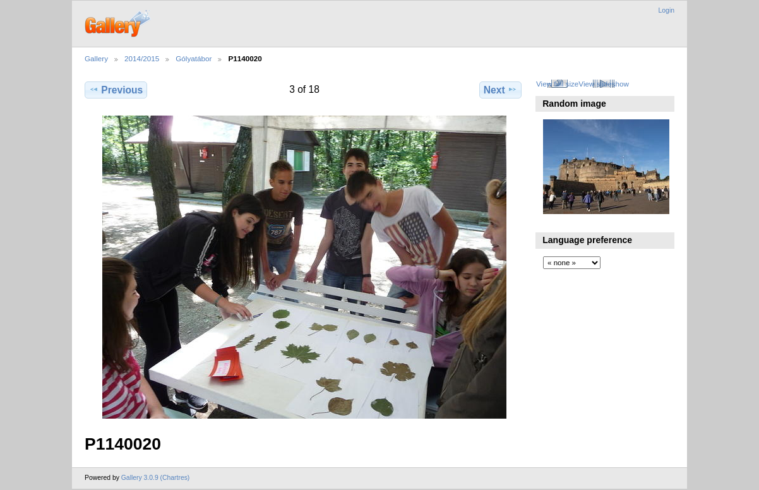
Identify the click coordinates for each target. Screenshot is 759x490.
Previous (116, 89)
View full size (557, 84)
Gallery (96, 58)
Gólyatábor (194, 58)
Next (500, 89)
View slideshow (603, 84)
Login (666, 10)
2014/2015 (141, 58)
